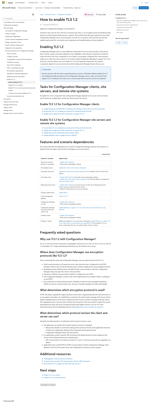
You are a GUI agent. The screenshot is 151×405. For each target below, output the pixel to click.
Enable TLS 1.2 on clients (52, 375)
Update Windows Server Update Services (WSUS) (60, 135)
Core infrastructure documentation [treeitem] (14, 22)
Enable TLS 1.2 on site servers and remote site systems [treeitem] (21, 89)
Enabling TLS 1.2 (121, 18)
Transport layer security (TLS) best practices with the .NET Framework (67, 361)
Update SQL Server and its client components (72, 168)
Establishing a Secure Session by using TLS (89, 307)
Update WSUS (63, 192)
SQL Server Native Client (66, 181)
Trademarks (79, 399)
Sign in (147, 2)
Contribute (34, 399)
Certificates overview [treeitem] (13, 62)
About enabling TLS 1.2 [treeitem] (15, 82)
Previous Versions (17, 399)
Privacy (42, 399)
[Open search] (142, 2)
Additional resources (123, 30)
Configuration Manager (64, 14)
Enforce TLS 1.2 (63, 196)
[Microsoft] (3, 2)
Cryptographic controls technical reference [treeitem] (19, 59)
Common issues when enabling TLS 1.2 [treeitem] (19, 93)
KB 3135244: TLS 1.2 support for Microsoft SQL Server (61, 364)
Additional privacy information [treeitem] (16, 76)
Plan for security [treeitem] (11, 54)
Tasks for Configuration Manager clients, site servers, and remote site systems (132, 21)
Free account (144, 8)
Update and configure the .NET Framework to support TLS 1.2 (64, 114)
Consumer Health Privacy (55, 399)
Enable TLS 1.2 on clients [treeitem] (15, 85)
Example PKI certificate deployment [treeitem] (17, 73)
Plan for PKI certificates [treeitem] (14, 65)
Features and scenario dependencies (127, 25)
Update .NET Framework (67, 162)
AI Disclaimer (6, 399)
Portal (135, 8)
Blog (26, 399)
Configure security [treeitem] (12, 56)
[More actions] (109, 14)
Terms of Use (70, 399)
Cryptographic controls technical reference (58, 359)
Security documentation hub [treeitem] (15, 96)
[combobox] (18, 18)
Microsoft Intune (50, 14)
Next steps (120, 32)
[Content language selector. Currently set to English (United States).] (11, 394)
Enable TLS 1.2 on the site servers (55, 377)
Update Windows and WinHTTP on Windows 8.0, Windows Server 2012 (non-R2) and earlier (74, 109)
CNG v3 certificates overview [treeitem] (15, 68)
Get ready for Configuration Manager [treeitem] (16, 31)
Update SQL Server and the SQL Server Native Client (61, 133)
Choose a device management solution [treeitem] (16, 39)
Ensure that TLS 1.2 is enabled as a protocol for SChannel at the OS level (67, 111)
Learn (41, 14)
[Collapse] (33, 14)
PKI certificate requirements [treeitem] (15, 71)
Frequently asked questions (125, 27)
